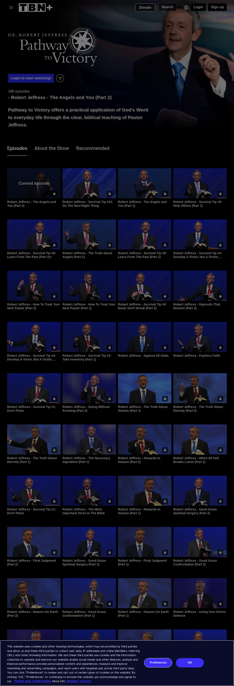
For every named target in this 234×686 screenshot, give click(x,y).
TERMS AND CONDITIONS (32, 681)
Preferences (158, 662)
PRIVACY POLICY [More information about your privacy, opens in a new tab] (79, 681)
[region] (117, 663)
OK (190, 662)
